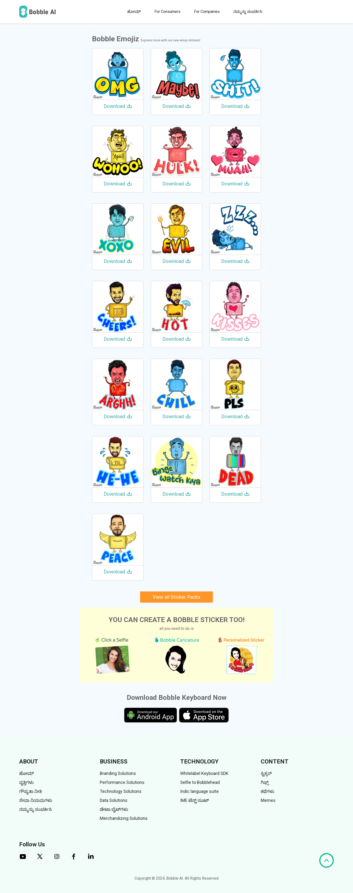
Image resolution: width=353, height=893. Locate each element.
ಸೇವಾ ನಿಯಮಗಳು (35, 800)
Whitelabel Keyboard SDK (204, 773)
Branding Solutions (118, 773)
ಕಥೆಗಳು (267, 791)
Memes (268, 800)
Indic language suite (199, 791)
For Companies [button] (207, 11)
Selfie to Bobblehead (200, 782)
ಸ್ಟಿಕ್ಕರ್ (266, 773)
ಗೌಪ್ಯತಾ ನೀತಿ (30, 791)
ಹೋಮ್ (134, 11)
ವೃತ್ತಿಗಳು (26, 782)
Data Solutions (113, 800)
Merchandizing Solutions (124, 818)
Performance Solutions (122, 782)
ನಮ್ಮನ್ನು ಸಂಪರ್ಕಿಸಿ (247, 11)
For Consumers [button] (167, 11)
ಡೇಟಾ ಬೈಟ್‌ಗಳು (114, 809)
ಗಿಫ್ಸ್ (265, 782)
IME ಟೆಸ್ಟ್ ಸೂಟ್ (194, 800)
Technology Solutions (121, 791)
